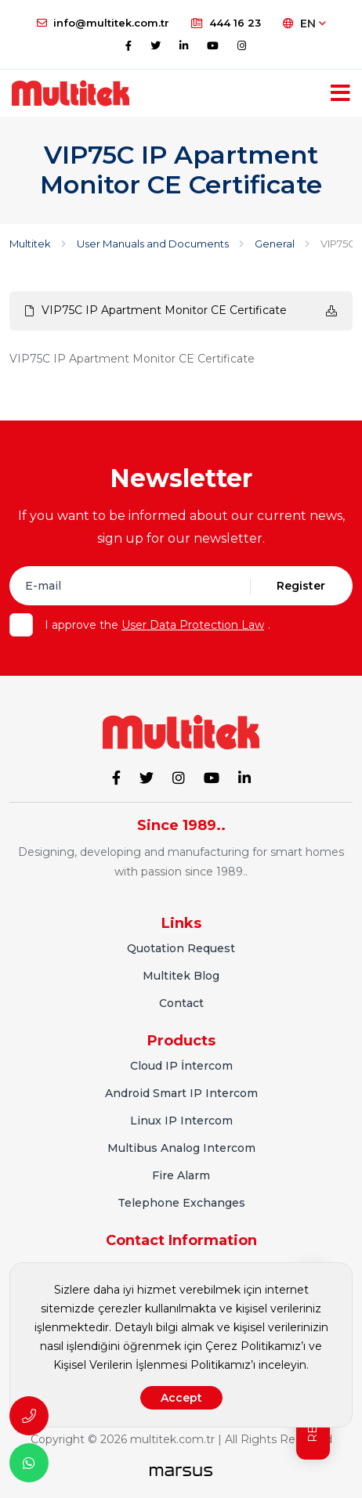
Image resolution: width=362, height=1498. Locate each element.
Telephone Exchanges (181, 1203)
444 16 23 (226, 22)
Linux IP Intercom (181, 1121)
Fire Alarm (181, 1175)
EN (304, 23)
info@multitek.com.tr (103, 22)
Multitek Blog (181, 976)
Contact (181, 1003)
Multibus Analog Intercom (181, 1148)
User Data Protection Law (192, 625)
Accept (181, 1398)
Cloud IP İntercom (181, 1066)
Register (301, 586)
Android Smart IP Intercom (181, 1093)
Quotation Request (181, 948)
